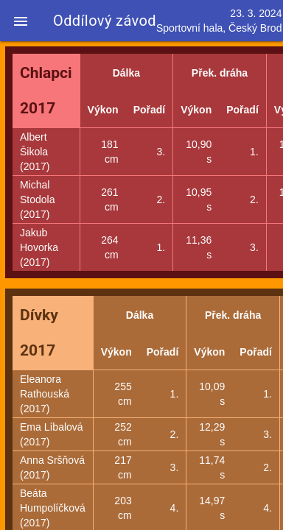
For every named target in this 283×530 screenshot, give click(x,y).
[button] (20, 20)
